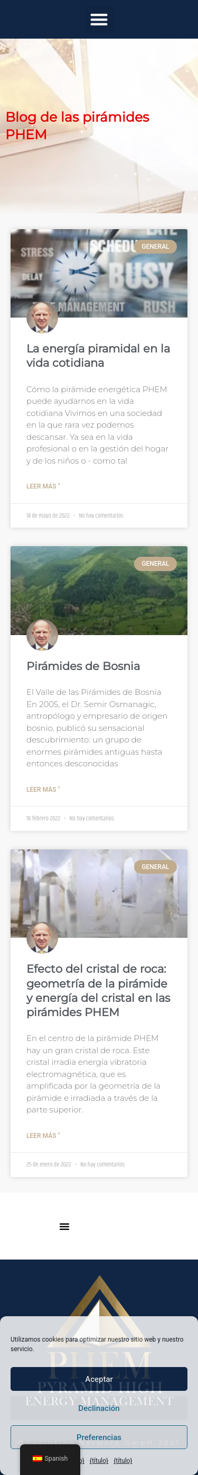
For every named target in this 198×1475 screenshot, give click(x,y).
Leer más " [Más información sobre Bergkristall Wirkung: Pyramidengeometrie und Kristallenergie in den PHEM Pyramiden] (43, 1135)
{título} (99, 1460)
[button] (99, 19)
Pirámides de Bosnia (83, 666)
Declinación (98, 1408)
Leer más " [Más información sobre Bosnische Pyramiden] (43, 789)
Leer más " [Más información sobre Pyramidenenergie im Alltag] (43, 486)
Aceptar (99, 1379)
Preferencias (99, 1437)
